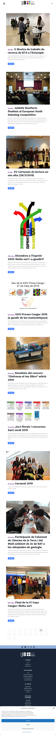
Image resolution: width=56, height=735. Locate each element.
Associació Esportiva (28, 674)
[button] (54, 708)
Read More (11, 63)
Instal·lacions (28, 686)
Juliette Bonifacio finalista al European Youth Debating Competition (25, 111)
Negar (28, 724)
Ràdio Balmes (28, 703)
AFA (28, 672)
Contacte (28, 691)
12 (30, 634)
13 (35, 634)
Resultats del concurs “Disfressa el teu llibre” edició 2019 (27, 376)
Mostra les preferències (28, 728)
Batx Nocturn (28, 666)
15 (46, 634)
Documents (28, 702)
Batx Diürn (28, 664)
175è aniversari (28, 678)
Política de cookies (26, 731)
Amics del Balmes (28, 679)
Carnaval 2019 (24, 483)
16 (9, 638)
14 (41, 634)
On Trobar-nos (28, 690)
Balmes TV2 (28, 705)
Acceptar (28, 720)
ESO (28, 662)
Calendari (28, 700)
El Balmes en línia (28, 688)
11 (25, 634)
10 (19, 634)
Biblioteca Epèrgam (28, 676)
